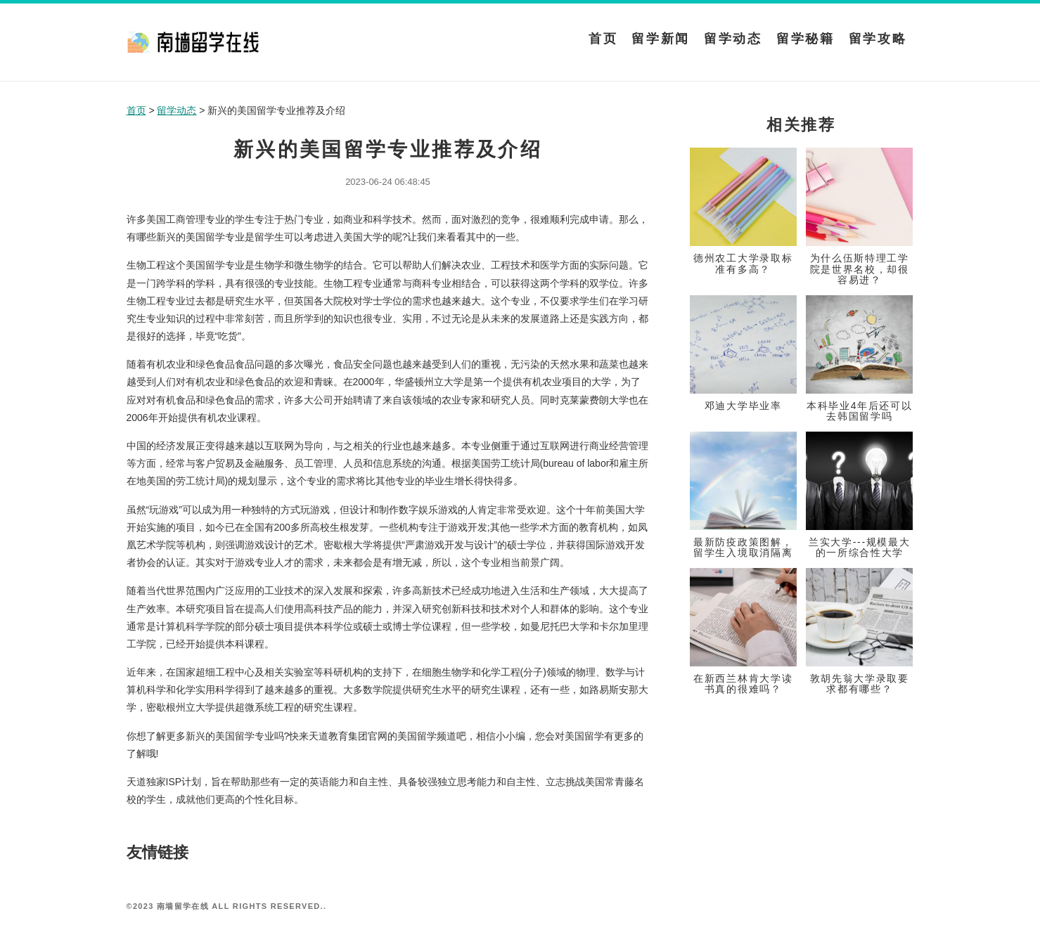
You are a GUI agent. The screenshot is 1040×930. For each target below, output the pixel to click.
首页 (603, 39)
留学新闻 (660, 39)
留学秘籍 (805, 39)
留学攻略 (878, 39)
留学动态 (733, 39)
